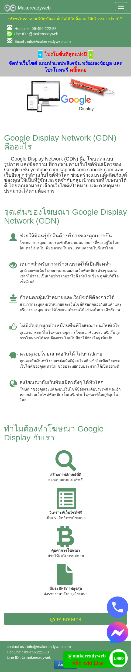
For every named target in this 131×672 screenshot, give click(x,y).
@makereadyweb (43, 34)
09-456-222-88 (44, 28)
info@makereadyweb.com (49, 41)
